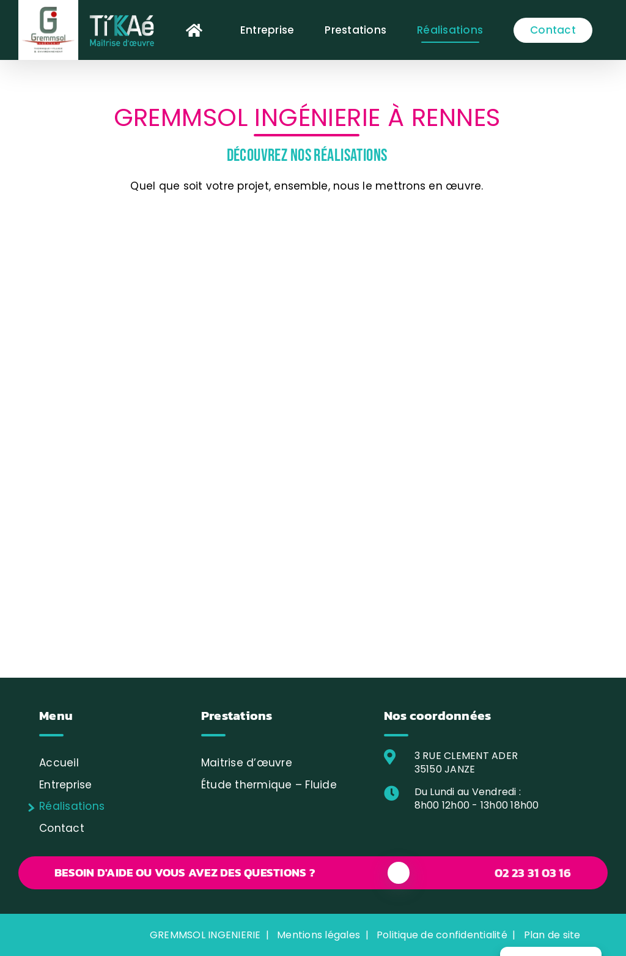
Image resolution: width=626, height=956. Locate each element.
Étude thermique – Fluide (269, 784)
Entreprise (65, 784)
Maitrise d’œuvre (246, 762)
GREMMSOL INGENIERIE (205, 935)
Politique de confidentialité (442, 935)
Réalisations (72, 806)
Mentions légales (318, 935)
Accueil (59, 762)
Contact (61, 828)
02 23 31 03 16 (533, 873)
